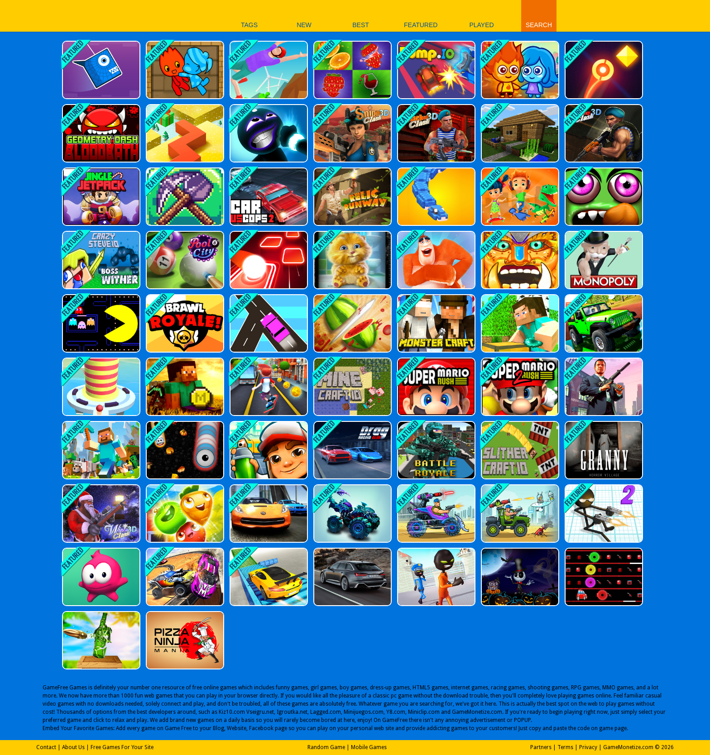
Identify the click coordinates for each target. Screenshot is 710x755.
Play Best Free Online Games (164, 15)
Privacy (588, 747)
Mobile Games (369, 747)
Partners (541, 747)
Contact (46, 747)
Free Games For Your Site (122, 747)
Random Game (326, 747)
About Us (73, 747)
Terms (565, 747)
